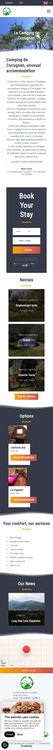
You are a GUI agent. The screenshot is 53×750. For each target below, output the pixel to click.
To (29, 231)
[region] (22, 721)
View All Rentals (26, 396)
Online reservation (23, 457)
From (18, 231)
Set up (20, 734)
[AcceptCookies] (4, 745)
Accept (9, 734)
